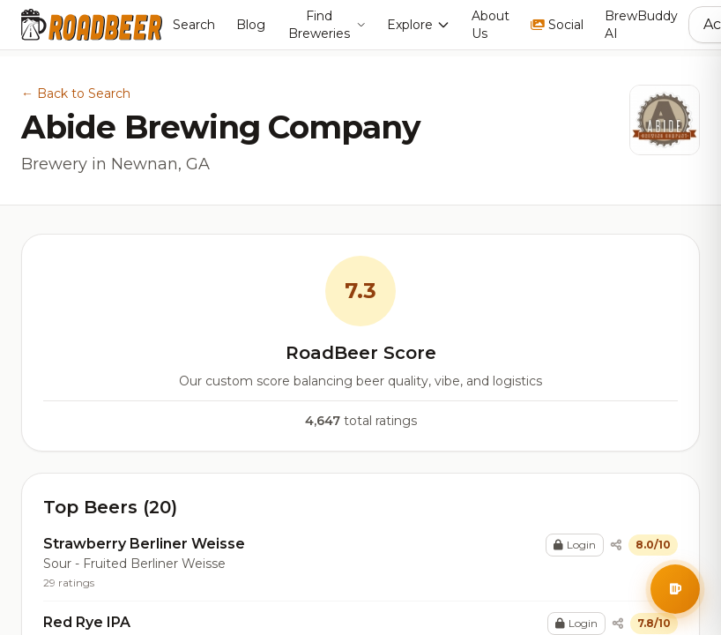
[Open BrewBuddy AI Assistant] (675, 589)
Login (575, 544)
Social (557, 25)
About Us (490, 24)
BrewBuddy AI (641, 24)
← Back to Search (75, 93)
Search (194, 25)
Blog (250, 25)
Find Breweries (327, 24)
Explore (418, 25)
